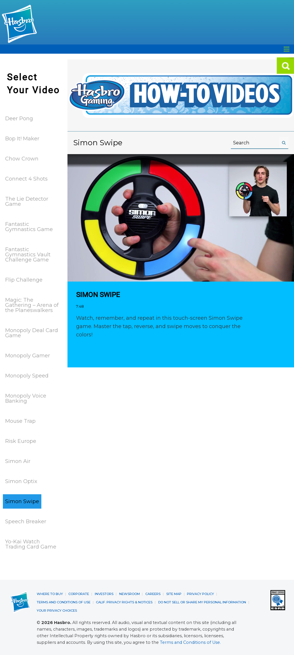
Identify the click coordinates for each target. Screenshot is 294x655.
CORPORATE (78, 593)
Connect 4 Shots (26, 178)
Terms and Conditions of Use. (190, 641)
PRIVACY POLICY (200, 593)
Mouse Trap (20, 421)
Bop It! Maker (22, 138)
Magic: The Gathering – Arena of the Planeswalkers (32, 305)
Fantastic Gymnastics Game (29, 226)
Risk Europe (20, 441)
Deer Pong (19, 118)
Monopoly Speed (27, 375)
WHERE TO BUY (50, 593)
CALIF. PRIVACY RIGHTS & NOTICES (124, 601)
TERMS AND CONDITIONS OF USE (63, 601)
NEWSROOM (129, 593)
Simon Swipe (22, 501)
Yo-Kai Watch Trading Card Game (30, 544)
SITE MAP (173, 593)
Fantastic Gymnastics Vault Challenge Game (28, 254)
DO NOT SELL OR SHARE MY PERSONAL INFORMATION (202, 601)
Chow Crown (21, 158)
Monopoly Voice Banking (25, 398)
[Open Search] (286, 49)
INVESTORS (104, 593)
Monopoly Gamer (27, 355)
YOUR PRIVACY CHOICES (57, 609)
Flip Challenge (23, 279)
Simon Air (17, 461)
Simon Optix (21, 481)
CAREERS (152, 593)
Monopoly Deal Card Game (31, 332)
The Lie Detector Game (26, 201)
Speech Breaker (25, 521)
